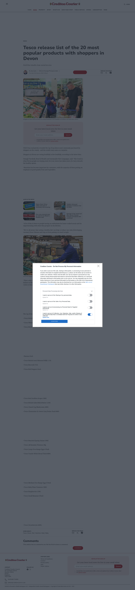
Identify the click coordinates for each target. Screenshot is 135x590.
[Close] (99, 266)
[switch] (90, 295)
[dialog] (67, 295)
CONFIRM (54, 321)
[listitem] (67, 291)
